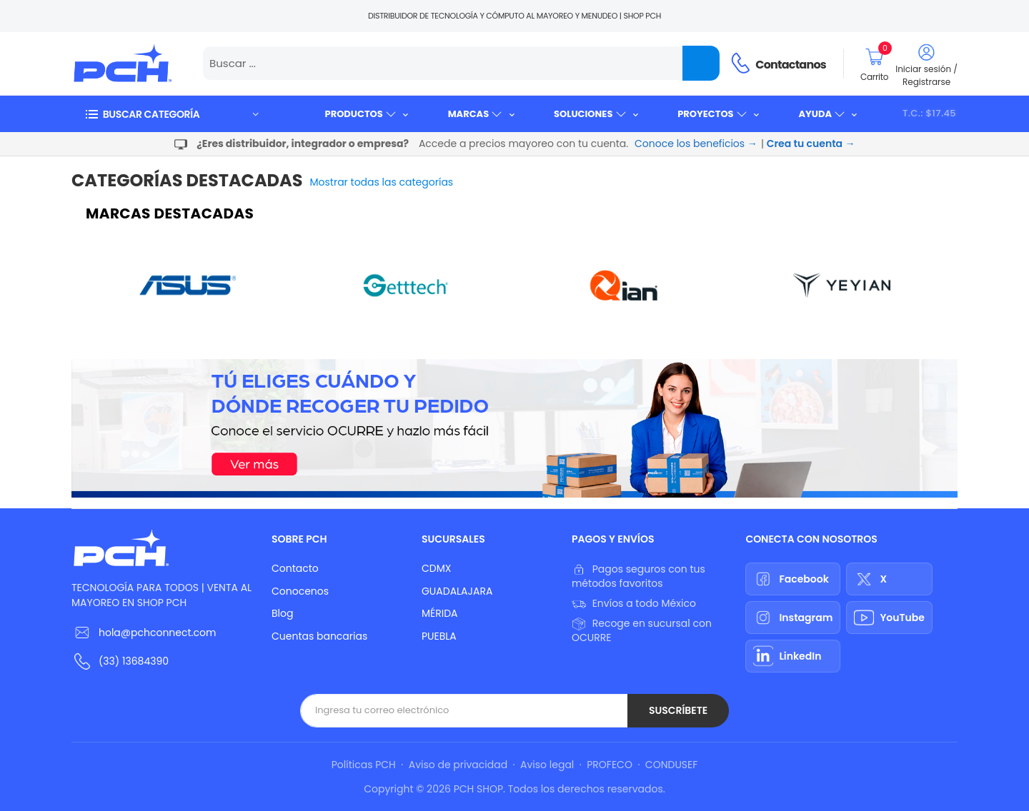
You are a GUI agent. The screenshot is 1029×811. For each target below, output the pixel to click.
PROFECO (609, 764)
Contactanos (790, 64)
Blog (282, 613)
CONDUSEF (671, 764)
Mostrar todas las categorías (382, 182)
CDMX (436, 568)
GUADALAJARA (457, 591)
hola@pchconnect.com (157, 632)
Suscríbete (678, 710)
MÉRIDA (440, 613)
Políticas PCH (364, 764)
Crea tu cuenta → (811, 143)
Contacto (295, 568)
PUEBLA (439, 636)
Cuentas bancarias (319, 636)
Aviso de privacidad (458, 764)
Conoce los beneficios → (696, 143)
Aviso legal (547, 764)
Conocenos (300, 591)
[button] (171, 114)
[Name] (701, 63)
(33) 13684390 (134, 661)
